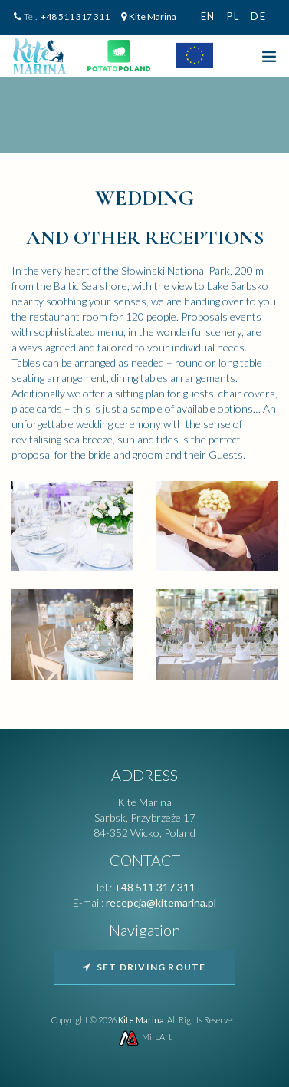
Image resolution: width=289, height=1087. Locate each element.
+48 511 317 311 (75, 16)
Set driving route (144, 967)
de (258, 16)
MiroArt (144, 1037)
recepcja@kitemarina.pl (161, 902)
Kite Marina (152, 16)
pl (233, 16)
